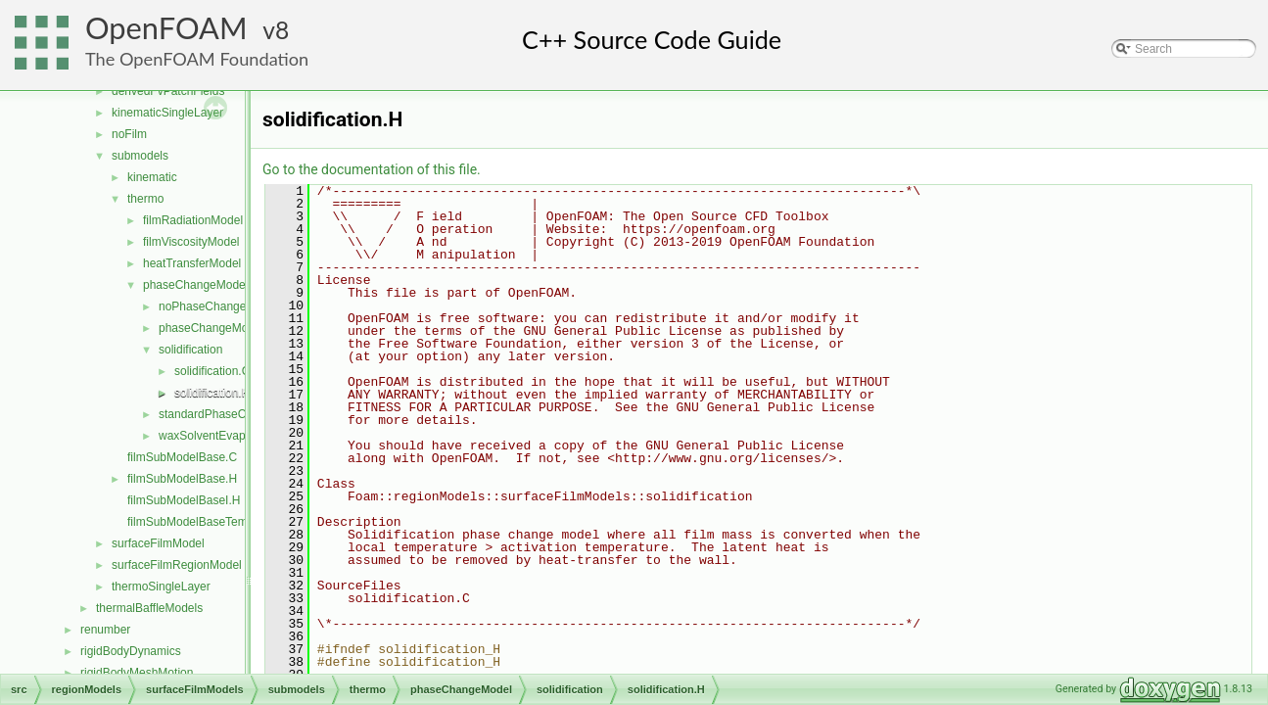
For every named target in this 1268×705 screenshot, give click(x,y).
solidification (190, 349)
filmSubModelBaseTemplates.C (209, 522)
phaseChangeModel (195, 285)
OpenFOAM (166, 28)
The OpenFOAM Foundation (196, 59)
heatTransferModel (192, 263)
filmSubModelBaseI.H (183, 500)
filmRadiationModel (193, 220)
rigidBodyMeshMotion (136, 673)
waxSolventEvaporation (220, 436)
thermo (145, 199)
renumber (105, 629)
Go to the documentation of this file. (371, 169)
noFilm (129, 134)
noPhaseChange (202, 306)
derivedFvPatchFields (168, 91)
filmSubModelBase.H (182, 479)
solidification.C (212, 371)
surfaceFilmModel (158, 543)
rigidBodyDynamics (130, 651)
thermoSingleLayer (161, 586)
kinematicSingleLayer (167, 112)
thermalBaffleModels (149, 608)
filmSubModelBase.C (182, 457)
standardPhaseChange (219, 414)
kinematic (152, 177)
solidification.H (212, 393)
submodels (140, 156)
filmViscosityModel (191, 242)
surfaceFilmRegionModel (177, 565)
